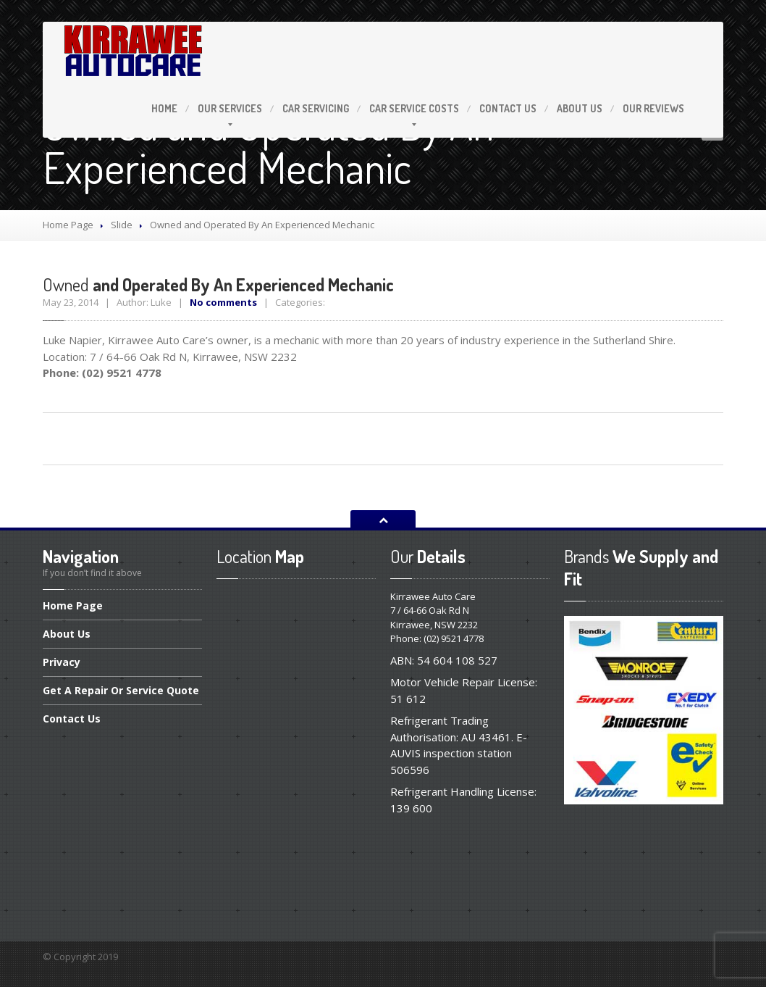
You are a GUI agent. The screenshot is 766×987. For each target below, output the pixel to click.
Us (507, 108)
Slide (121, 224)
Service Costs (414, 108)
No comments (223, 302)
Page (73, 606)
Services (230, 108)
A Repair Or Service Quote (121, 690)
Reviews (653, 108)
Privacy (61, 662)
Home (164, 108)
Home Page (68, 224)
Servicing (315, 108)
